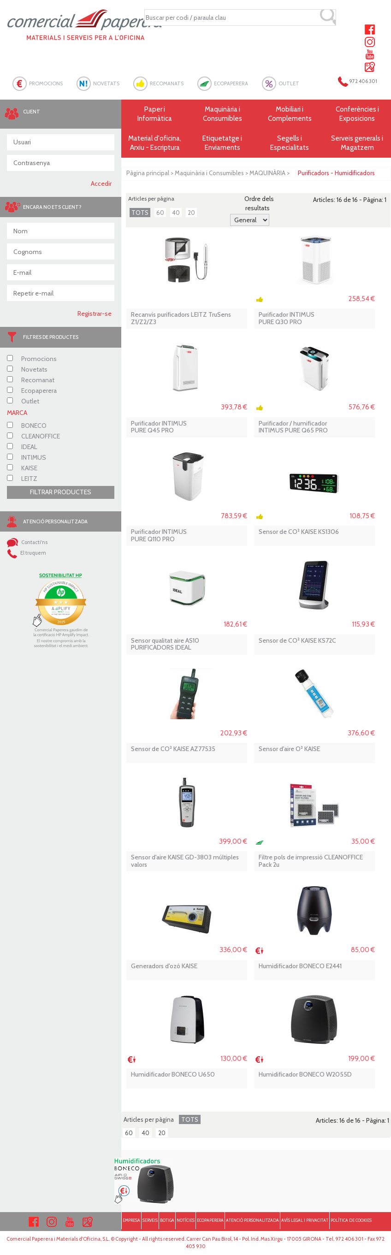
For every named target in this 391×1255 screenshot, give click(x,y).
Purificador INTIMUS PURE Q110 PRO (159, 535)
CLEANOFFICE (33, 436)
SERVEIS (150, 1220)
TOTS (139, 212)
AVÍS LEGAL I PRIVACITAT (304, 1220)
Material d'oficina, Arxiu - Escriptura (154, 143)
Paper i (155, 114)
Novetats (27, 369)
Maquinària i (222, 114)
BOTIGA (167, 1220)
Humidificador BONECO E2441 (300, 966)
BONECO (27, 425)
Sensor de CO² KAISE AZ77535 (173, 749)
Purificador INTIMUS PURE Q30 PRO (286, 318)
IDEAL (22, 447)
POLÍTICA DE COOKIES (351, 1220)
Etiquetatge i (222, 143)
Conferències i (357, 114)
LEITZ (22, 478)
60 (160, 212)
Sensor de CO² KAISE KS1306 (299, 531)
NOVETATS (106, 83)
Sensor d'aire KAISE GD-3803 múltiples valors (185, 861)
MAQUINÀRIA (267, 173)
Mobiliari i (290, 114)
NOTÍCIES (186, 1220)
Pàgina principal (147, 173)
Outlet (23, 401)
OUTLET (288, 83)
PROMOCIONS (46, 83)
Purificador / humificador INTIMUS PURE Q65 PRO (293, 427)
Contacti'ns (27, 542)
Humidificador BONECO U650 (173, 1074)
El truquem (26, 553)
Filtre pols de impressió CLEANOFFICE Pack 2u (311, 861)
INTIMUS (26, 457)
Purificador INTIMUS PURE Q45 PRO (159, 427)
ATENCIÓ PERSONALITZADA (252, 1220)
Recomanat (30, 380)
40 (176, 212)
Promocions (32, 359)
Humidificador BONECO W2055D (305, 1074)
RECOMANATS (167, 83)
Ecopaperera (32, 390)
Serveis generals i (357, 143)
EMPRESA (131, 1220)
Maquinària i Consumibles (209, 173)
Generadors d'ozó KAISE (164, 966)
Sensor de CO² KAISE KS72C (297, 640)
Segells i (290, 143)
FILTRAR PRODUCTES (60, 492)
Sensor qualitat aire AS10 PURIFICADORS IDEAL (165, 644)
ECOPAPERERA (231, 83)
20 (191, 212)
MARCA (17, 412)
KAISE (22, 468)
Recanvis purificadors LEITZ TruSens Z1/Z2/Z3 (181, 318)
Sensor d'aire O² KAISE (289, 749)
